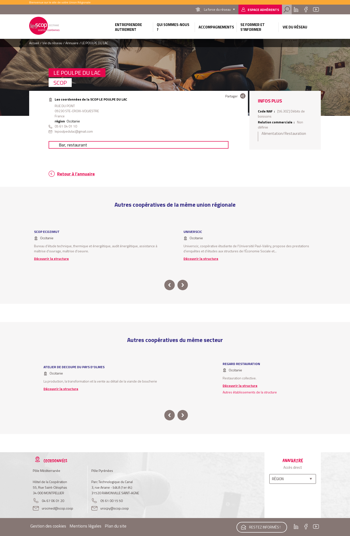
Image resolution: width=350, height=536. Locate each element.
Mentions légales (85, 526)
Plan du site (115, 526)
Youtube (316, 9)
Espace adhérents (263, 9)
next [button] (182, 285)
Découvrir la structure (51, 258)
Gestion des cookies (48, 526)
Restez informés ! (264, 527)
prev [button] (169, 285)
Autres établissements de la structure (250, 392)
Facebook (305, 9)
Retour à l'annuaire (76, 173)
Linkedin (296, 9)
